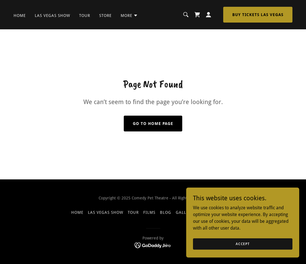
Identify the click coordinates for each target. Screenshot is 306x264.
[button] (129, 15)
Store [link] (105, 15)
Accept (243, 252)
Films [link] (149, 212)
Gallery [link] (184, 212)
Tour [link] (84, 15)
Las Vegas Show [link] (52, 15)
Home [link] (20, 15)
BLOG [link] (165, 212)
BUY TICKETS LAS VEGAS (257, 14)
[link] (197, 14)
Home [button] (77, 212)
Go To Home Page (153, 123)
